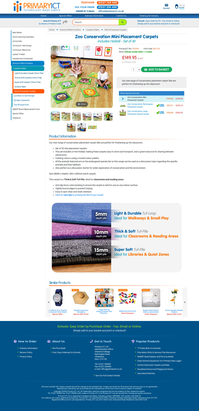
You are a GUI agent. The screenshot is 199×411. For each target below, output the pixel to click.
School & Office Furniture (22, 63)
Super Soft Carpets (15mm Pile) (27, 82)
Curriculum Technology (21, 46)
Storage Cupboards (22, 100)
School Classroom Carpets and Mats (153, 365)
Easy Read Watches (146, 373)
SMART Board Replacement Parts (26, 109)
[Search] (123, 22)
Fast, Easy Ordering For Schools (66, 352)
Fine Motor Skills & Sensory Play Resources (156, 352)
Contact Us (121, 16)
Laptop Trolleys (18, 54)
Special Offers (65, 16)
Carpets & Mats (20, 68)
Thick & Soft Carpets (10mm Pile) (28, 78)
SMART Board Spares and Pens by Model (155, 356)
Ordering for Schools (148, 16)
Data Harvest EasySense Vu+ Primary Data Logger (159, 360)
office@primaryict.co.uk (111, 11)
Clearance (16, 118)
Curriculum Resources (21, 50)
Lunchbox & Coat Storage (24, 96)
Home (43, 16)
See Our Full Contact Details (107, 375)
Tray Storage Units (21, 105)
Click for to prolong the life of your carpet (79, 195)
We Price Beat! (59, 348)
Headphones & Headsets (22, 59)
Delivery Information (94, 16)
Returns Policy (26, 352)
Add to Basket (156, 69)
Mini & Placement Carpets (25, 91)
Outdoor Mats (20, 87)
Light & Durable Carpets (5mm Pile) (28, 73)
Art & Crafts (17, 41)
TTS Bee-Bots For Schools (149, 348)
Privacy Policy (26, 356)
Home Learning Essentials (23, 37)
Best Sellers (17, 33)
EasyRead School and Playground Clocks (155, 369)
